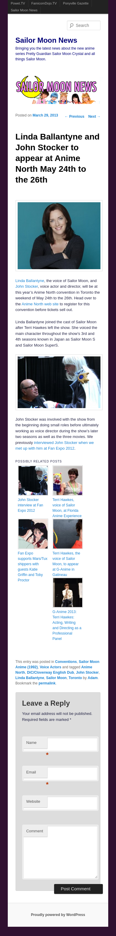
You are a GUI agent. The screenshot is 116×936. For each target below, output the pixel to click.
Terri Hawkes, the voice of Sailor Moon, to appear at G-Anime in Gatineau (66, 564)
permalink (47, 683)
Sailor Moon (56, 678)
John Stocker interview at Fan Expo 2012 (30, 505)
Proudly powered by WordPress (58, 915)
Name (36, 744)
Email (36, 774)
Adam (92, 678)
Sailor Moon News (24, 10)
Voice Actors (50, 667)
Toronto (75, 678)
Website (33, 801)
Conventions (66, 662)
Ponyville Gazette (76, 3)
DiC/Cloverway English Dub (50, 672)
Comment (34, 831)
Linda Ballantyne (30, 280)
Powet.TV (18, 3)
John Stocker (27, 286)
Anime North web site (40, 304)
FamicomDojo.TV (44, 3)
